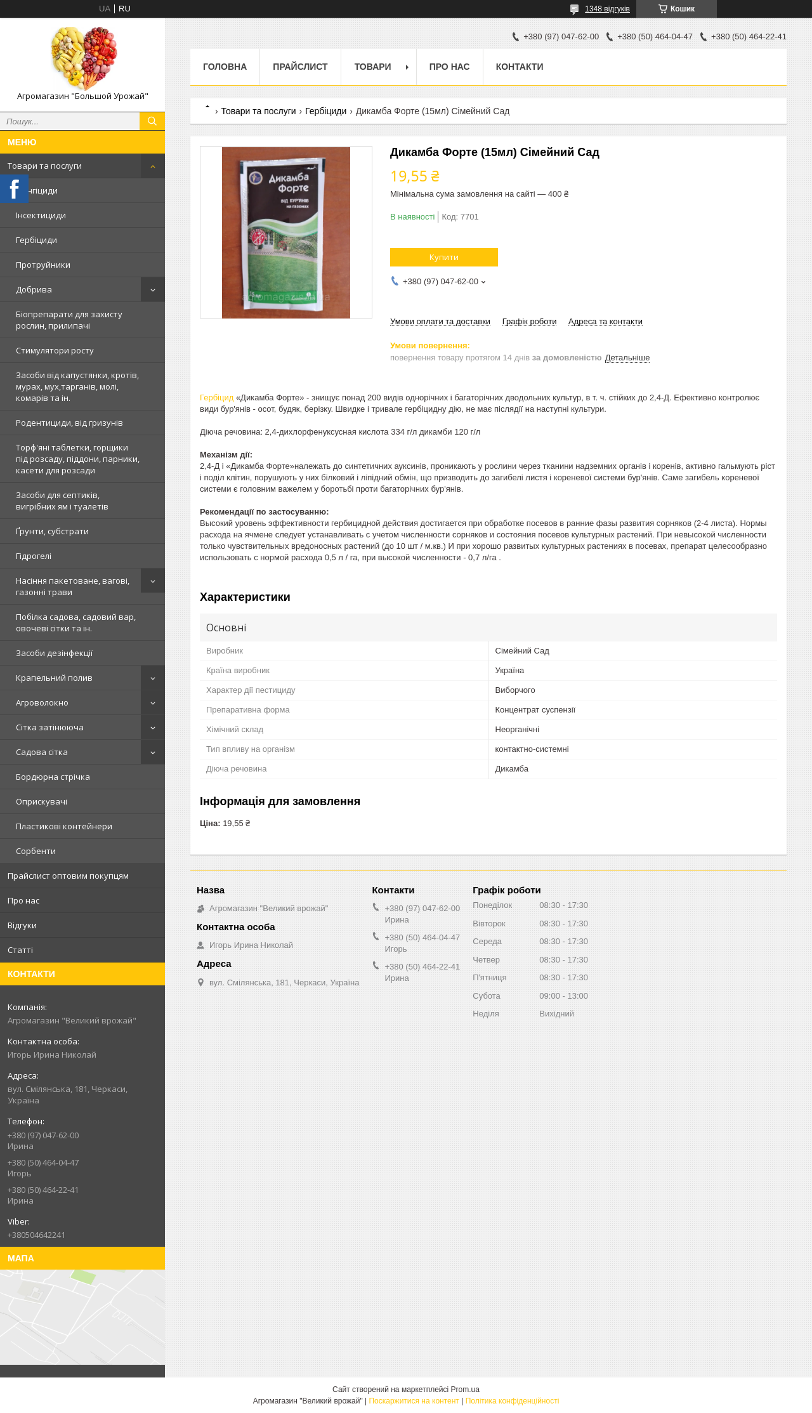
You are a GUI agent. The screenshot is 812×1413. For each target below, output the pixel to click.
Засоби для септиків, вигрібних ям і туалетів (62, 500)
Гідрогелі (33, 556)
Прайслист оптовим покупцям (68, 875)
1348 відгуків (607, 8)
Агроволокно (42, 702)
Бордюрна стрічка (53, 776)
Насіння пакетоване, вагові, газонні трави (72, 586)
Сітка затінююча (50, 727)
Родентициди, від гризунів (69, 422)
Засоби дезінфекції (54, 653)
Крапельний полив (54, 677)
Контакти (520, 67)
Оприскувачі (41, 801)
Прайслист (300, 67)
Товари (373, 67)
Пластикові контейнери (64, 826)
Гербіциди (36, 240)
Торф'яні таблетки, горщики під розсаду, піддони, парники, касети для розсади (78, 459)
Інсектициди (41, 215)
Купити (444, 257)
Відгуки (22, 925)
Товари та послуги (45, 165)
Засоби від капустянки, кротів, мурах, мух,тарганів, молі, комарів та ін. (77, 386)
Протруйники (43, 264)
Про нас (23, 900)
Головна (225, 67)
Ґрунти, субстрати (52, 531)
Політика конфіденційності (513, 1401)
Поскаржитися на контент (414, 1401)
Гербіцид (216, 397)
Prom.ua (465, 1389)
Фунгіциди (37, 190)
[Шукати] (152, 121)
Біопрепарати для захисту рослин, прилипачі (69, 319)
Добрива (34, 289)
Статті (20, 950)
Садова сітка (42, 752)
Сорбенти (36, 851)
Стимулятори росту (55, 350)
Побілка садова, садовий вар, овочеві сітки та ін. (76, 622)
